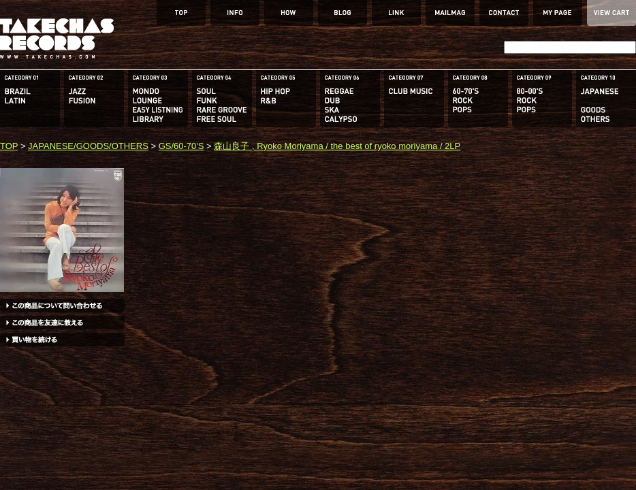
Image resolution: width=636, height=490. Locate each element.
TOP (9, 146)
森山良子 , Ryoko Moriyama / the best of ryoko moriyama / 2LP (337, 146)
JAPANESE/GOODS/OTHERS (88, 146)
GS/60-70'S (181, 146)
